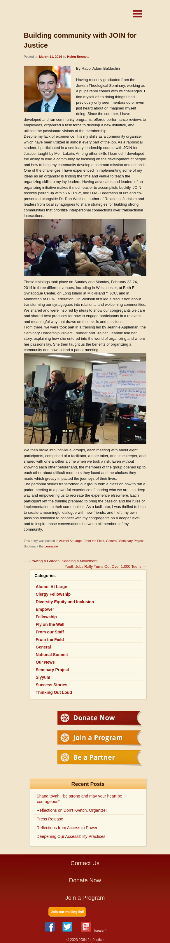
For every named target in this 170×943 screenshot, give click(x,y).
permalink (51, 546)
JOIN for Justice (67, 15)
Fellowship (46, 617)
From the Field (93, 541)
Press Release (50, 819)
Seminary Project (131, 541)
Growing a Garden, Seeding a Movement (61, 561)
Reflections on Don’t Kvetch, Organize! (72, 810)
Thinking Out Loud (54, 692)
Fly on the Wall (50, 624)
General (111, 541)
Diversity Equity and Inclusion (65, 601)
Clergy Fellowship (53, 594)
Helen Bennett (78, 56)
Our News (45, 662)
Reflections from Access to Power (67, 827)
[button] (137, 14)
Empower (45, 609)
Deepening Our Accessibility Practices (71, 836)
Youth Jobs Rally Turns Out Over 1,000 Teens (105, 566)
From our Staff (50, 632)
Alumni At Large (70, 541)
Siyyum (43, 677)
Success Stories (51, 684)
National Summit (52, 654)
